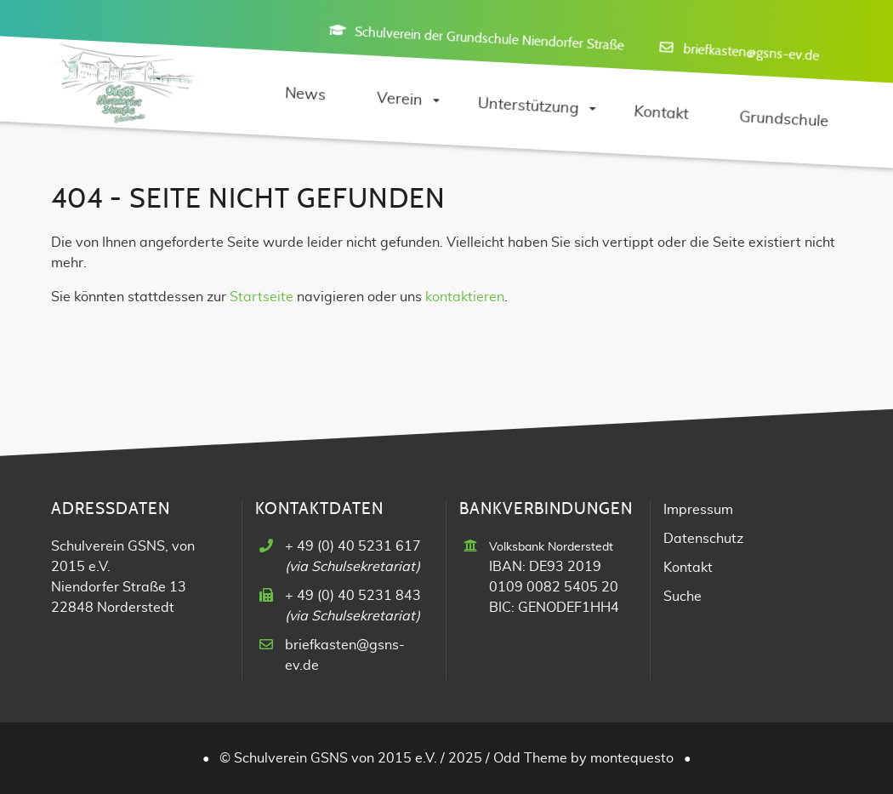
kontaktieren (464, 297)
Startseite (261, 297)
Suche (682, 596)
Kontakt (688, 567)
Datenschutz (703, 539)
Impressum (698, 510)
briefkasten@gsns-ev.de (751, 52)
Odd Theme (530, 758)
